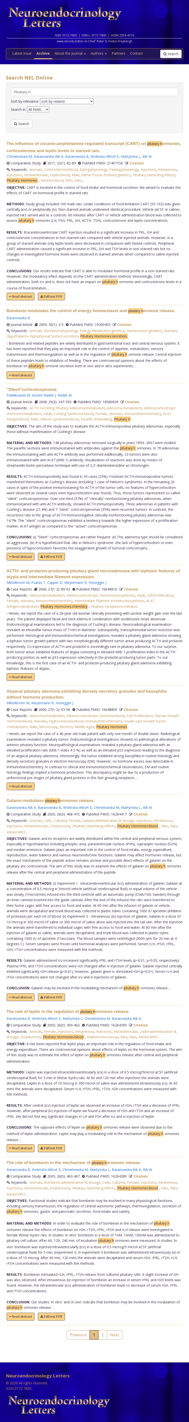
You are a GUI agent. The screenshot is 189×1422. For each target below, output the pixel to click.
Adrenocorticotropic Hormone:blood (96, 715)
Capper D (54, 582)
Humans (170, 330)
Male (75, 175)
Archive (43, 53)
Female (101, 413)
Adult (48, 413)
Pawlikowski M (18, 395)
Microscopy (48, 726)
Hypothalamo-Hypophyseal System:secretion (42, 336)
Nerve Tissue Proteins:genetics (106, 175)
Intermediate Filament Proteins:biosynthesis (109, 600)
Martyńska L (131, 807)
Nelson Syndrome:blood (59, 419)
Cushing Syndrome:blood (73, 413)
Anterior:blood (52, 180)
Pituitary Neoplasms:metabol (114, 606)
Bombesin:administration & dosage (72, 1182)
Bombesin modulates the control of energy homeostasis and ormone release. (91, 310)
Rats (69, 180)
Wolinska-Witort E (105, 156)
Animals (36, 169)
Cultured (60, 820)
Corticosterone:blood (61, 169)
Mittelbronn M (18, 582)
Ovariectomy (60, 826)
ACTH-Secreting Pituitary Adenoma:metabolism (67, 408)
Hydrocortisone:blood (66, 721)
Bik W (147, 156)
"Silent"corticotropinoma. (32, 389)
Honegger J (97, 582)
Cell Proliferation (160, 595)
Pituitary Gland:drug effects (154, 175)
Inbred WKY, (16, 832)
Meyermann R (75, 582)
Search (170, 53)
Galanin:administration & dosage (108, 820)
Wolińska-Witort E (77, 807)
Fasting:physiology (124, 169)
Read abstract (20, 296)
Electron (66, 726)
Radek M (65, 395)
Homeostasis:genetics (144, 330)
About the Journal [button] (70, 53)
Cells (47, 820)
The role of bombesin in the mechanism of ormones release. (74, 1162)
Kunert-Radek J (44, 395)
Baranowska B (77, 156)
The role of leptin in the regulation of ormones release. (68, 1011)
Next (114, 1335)
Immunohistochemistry (142, 413)
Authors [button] (99, 53)
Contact (136, 53)
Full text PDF (51, 296)
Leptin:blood (60, 175)
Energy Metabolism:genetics (102, 330)
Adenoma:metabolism (124, 408)
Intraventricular (36, 175)
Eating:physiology (93, 169)
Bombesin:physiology (61, 330)
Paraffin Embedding (96, 419)
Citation (136, 163)
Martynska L (131, 156)
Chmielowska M (19, 156)
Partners (118, 53)
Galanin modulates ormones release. (50, 800)
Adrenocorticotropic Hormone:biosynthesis (101, 595)
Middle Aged (84, 726)
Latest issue (22, 53)
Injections (148, 169)
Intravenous (167, 169)
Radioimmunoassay (102, 1037)
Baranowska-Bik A (48, 156)
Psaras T (38, 582)
